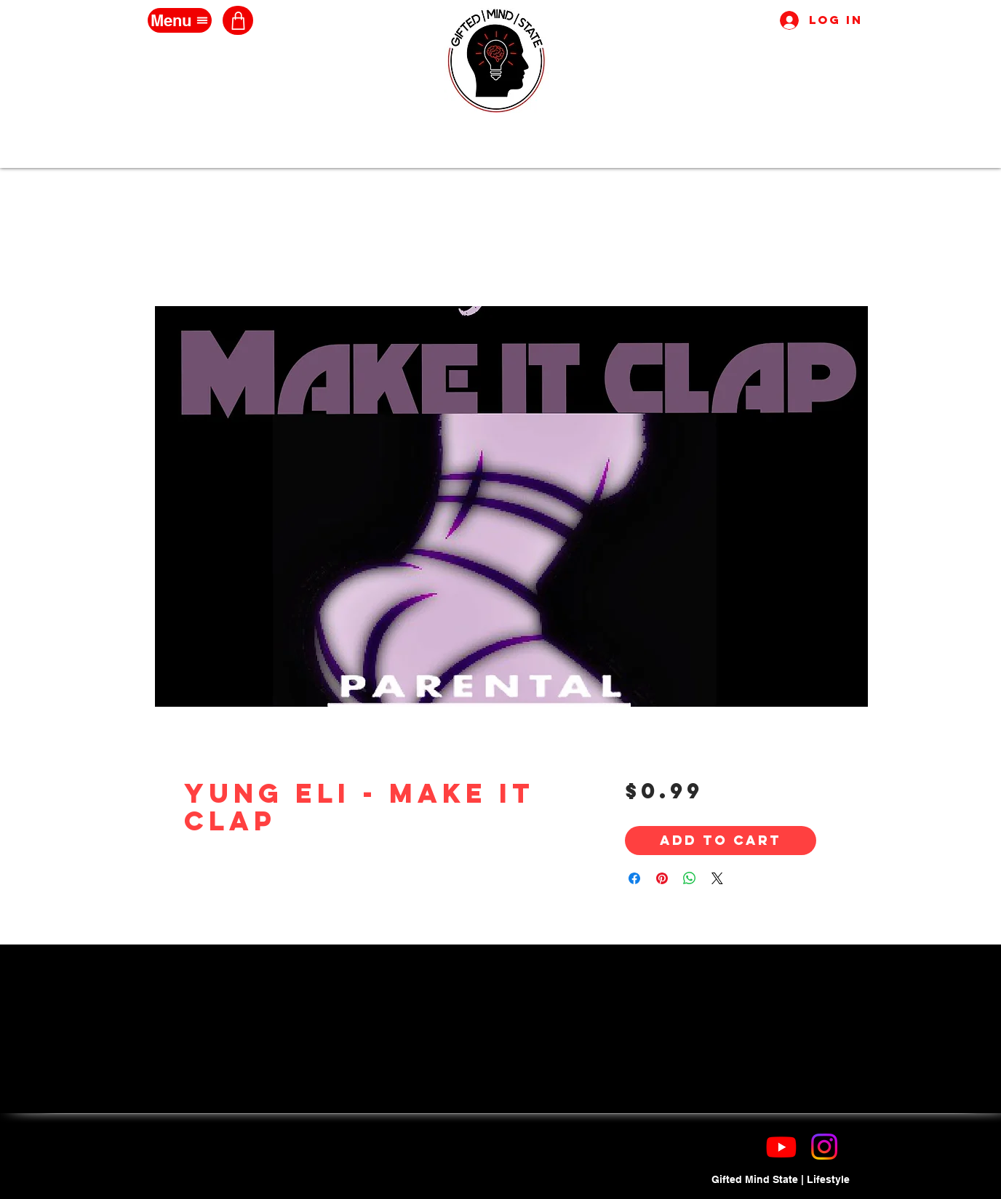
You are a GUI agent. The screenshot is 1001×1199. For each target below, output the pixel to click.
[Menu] (180, 20)
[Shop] (238, 20)
